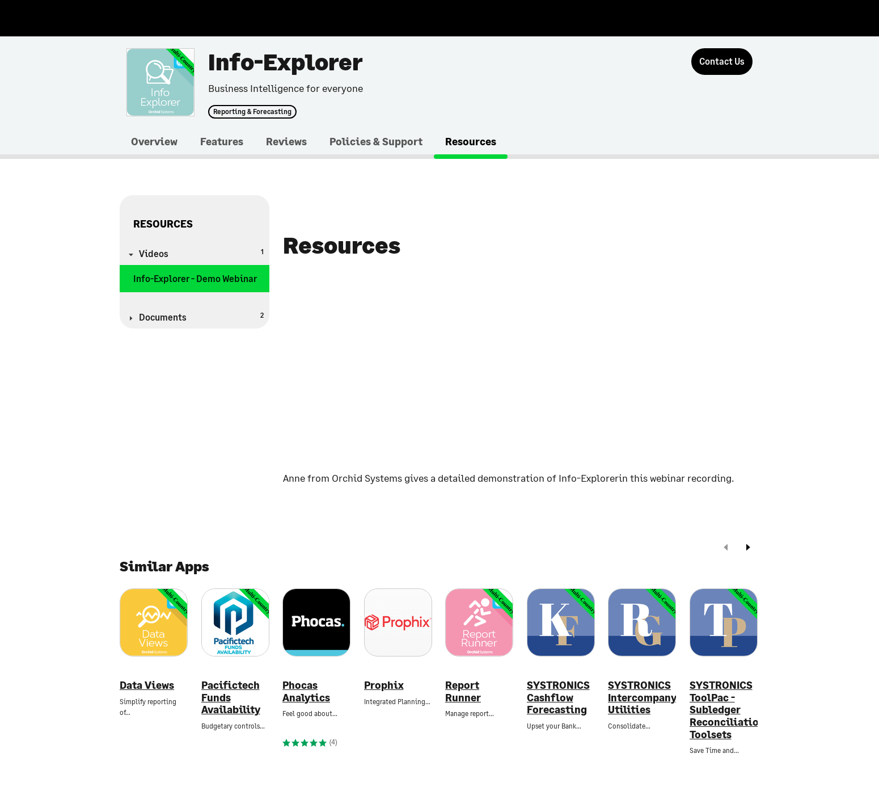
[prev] (726, 548)
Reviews (286, 141)
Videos (201, 253)
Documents (201, 316)
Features (221, 141)
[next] (748, 548)
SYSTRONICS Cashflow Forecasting (558, 697)
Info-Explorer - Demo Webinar (195, 278)
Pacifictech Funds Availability (230, 697)
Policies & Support (375, 141)
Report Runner (463, 691)
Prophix (384, 685)
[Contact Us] (722, 61)
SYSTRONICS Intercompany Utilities (642, 697)
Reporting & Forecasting (252, 111)
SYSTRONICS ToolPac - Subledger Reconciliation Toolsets (724, 709)
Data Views (147, 685)
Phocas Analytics (306, 691)
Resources (470, 141)
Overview (154, 141)
